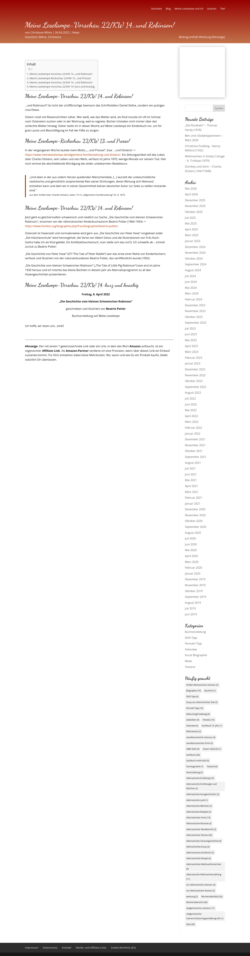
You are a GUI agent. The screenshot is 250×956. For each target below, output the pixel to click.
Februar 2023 (193, 358)
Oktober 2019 (194, 591)
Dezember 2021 (195, 439)
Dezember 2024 (195, 247)
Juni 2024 (191, 282)
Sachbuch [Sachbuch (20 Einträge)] (193, 754)
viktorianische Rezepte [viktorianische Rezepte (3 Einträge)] (198, 811)
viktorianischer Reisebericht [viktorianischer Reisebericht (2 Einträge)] (201, 829)
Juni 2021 (191, 474)
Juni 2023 (191, 334)
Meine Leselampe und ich (188, 8)
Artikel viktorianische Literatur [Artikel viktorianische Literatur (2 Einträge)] (202, 684)
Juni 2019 (191, 614)
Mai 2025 (191, 223)
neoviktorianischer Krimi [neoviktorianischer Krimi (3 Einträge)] (199, 743)
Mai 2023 (191, 340)
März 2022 (191, 422)
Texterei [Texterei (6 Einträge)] (212, 766)
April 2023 (191, 346)
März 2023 (191, 352)
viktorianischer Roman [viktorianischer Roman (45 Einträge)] (199, 835)
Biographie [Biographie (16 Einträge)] (193, 690)
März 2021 (191, 492)
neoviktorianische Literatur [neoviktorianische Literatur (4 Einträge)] (200, 737)
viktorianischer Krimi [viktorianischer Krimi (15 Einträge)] (198, 817)
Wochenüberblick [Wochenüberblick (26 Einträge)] (211, 896)
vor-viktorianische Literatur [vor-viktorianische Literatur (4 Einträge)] (200, 884)
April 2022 (191, 416)
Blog (168, 8)
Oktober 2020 (194, 521)
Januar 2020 (192, 573)
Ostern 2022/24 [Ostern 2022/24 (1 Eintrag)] (212, 748)
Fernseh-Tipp (193, 643)
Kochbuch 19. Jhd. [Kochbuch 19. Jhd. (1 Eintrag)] (212, 725)
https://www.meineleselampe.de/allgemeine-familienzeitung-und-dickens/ (72, 155)
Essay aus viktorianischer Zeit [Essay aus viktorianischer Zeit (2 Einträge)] (202, 702)
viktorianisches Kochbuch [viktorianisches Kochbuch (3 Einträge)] (200, 852)
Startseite (156, 8)
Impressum (31, 947)
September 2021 (195, 457)
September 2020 (195, 527)
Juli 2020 (190, 538)
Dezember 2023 (195, 305)
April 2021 (191, 486)
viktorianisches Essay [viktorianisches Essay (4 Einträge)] (198, 846)
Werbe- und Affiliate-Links (91, 947)
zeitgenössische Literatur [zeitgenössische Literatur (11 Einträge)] (200, 908)
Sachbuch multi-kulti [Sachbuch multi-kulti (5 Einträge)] (197, 760)
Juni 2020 (191, 544)
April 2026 (191, 194)
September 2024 (195, 264)
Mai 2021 (191, 480)
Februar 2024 (193, 299)
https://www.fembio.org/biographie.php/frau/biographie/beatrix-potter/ (71, 226)
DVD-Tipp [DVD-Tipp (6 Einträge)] (192, 696)
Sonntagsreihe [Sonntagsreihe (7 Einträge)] (194, 766)
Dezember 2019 (195, 579)
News (75, 32)
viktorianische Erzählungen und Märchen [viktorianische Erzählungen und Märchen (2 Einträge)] (201, 786)
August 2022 (193, 392)
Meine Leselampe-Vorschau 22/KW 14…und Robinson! (61, 74)
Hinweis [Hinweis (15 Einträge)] (208, 719)
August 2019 (193, 603)
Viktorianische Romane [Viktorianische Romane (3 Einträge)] (198, 823)
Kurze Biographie (196, 655)
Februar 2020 (193, 568)
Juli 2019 (190, 608)
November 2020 (195, 515)
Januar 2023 (192, 363)
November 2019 (195, 585)
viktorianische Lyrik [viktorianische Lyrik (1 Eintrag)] (197, 800)
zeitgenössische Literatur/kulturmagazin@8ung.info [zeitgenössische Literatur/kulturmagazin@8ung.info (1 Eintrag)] (204, 916)
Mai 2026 (191, 188)
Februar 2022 (193, 428)
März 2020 (191, 562)
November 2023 (195, 311)
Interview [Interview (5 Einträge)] (192, 725)
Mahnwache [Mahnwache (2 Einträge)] (193, 731)
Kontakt (66, 947)
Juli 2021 (190, 468)
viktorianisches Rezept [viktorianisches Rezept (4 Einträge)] (198, 858)
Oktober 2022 (194, 381)
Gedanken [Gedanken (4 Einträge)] (192, 719)
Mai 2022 (191, 410)
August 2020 (193, 533)
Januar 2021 (192, 503)
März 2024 (191, 293)
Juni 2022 (191, 404)
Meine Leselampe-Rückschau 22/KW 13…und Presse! (60, 78)
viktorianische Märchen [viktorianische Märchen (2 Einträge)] (199, 805)
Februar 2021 (193, 498)
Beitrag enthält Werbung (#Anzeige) (202, 37)
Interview (191, 649)
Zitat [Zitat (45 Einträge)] (190, 924)
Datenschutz (50, 947)
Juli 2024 (190, 276)
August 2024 (193, 270)
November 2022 (195, 375)
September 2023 (195, 323)
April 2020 (191, 556)
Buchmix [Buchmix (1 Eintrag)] (210, 690)
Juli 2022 (190, 398)
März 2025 (191, 235)
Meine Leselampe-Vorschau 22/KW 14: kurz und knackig (62, 86)
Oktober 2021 (194, 451)
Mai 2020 (191, 550)
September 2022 (195, 387)
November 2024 (195, 253)
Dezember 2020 (195, 509)
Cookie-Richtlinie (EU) (123, 947)
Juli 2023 (190, 328)
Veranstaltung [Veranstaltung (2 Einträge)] (194, 772)
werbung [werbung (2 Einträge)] (192, 896)
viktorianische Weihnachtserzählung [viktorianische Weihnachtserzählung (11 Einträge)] (203, 876)
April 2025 (191, 229)
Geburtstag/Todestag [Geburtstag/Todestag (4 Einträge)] (198, 714)
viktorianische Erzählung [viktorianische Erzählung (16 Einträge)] (200, 778)
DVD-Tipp (191, 638)
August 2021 (193, 463)
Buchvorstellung (195, 632)
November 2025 (195, 206)
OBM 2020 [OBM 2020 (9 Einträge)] (192, 748)
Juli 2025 (190, 218)
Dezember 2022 (195, 369)
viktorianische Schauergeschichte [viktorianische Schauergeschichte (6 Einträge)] (203, 840)
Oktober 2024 (194, 258)
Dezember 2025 (195, 200)
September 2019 (195, 597)
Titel (222, 8)
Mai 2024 (191, 288)
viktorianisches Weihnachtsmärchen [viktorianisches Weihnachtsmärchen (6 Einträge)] (203, 866)
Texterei (190, 667)
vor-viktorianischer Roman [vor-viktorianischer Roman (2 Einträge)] (200, 890)
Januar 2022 (192, 433)
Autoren (211, 8)
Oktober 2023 (194, 317)
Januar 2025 (192, 241)
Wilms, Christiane (50, 37)
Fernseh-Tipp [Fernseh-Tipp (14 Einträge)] (194, 708)
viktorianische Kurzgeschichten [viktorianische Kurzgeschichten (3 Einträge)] (202, 794)
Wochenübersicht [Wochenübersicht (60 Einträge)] (196, 902)
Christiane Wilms (41, 32)
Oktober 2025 (194, 212)
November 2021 (195, 445)
